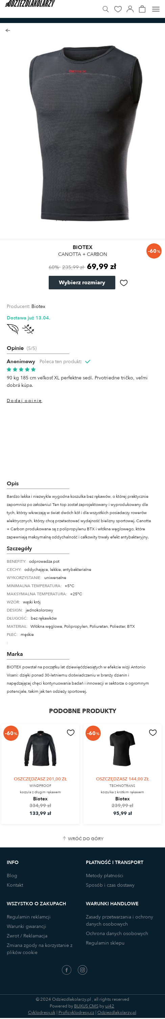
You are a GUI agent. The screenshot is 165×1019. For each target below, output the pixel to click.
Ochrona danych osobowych (117, 933)
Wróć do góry (85, 839)
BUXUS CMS (86, 1006)
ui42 (109, 1006)
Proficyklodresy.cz (76, 1013)
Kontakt (15, 885)
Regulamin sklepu (105, 943)
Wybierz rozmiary (82, 282)
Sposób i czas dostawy (110, 885)
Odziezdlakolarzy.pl (116, 1013)
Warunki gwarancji (26, 926)
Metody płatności (104, 875)
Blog (12, 875)
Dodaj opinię (24, 401)
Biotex (38, 306)
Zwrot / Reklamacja (27, 936)
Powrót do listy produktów (7, 30)
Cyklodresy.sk (41, 1013)
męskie (27, 634)
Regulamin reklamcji (29, 917)
